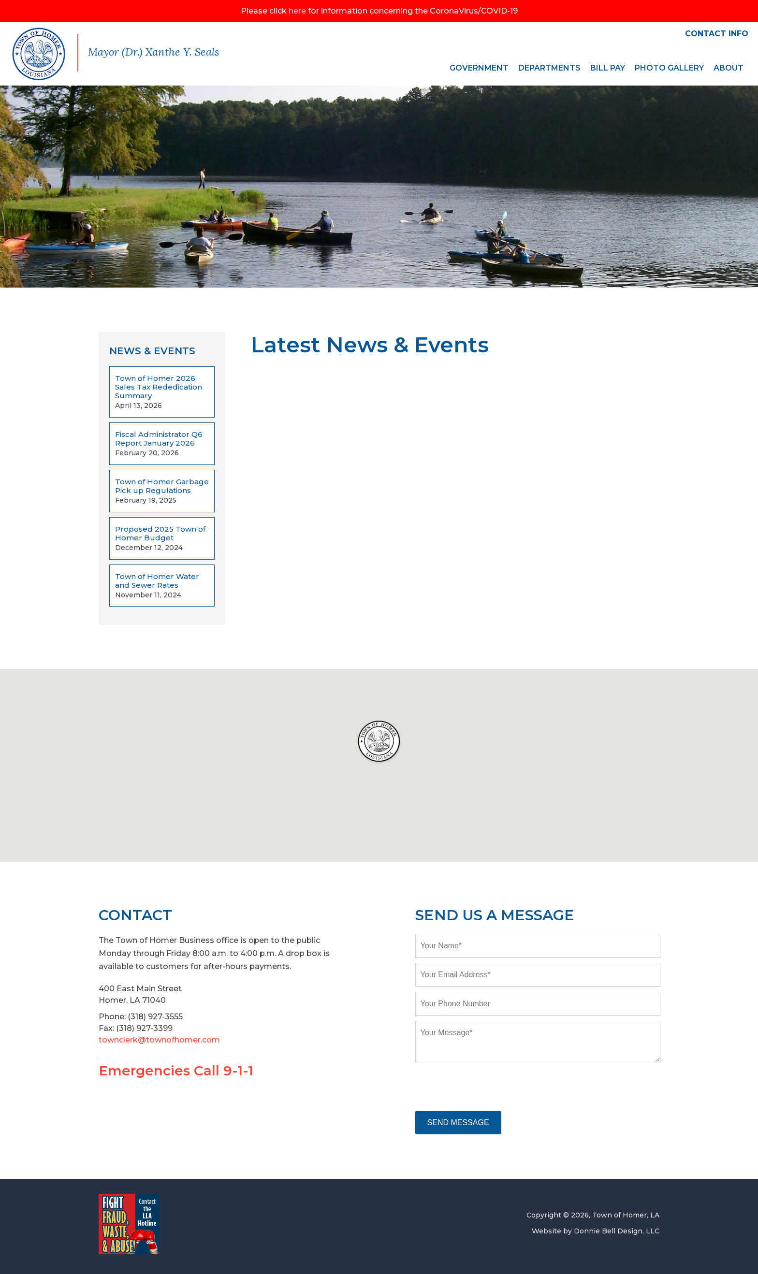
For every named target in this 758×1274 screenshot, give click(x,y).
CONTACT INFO (716, 33)
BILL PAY (607, 67)
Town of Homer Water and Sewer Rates (157, 581)
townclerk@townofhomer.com (159, 1039)
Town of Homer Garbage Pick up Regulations (162, 486)
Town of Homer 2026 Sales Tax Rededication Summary (158, 387)
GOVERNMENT (479, 67)
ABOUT (728, 67)
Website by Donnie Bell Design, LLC (595, 1231)
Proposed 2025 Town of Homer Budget (160, 533)
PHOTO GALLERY (669, 67)
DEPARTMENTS (549, 67)
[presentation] (488, 1087)
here (297, 10)
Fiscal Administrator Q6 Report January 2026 (159, 439)
